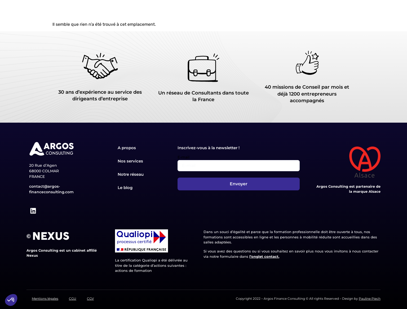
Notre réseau (253, 11)
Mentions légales (45, 299)
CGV (90, 299)
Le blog (286, 10)
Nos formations (209, 11)
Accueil (106, 10)
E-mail (183, 157)
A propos (132, 10)
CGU (72, 299)
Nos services (167, 11)
